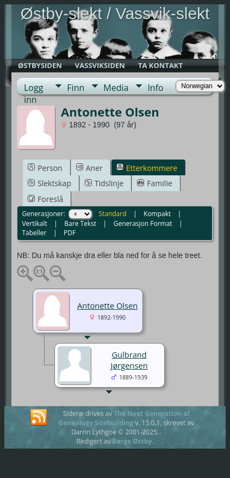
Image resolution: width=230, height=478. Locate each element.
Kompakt (157, 213)
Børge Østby (132, 441)
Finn (75, 88)
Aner (89, 168)
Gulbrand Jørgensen (129, 360)
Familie (154, 183)
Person (45, 168)
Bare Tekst (80, 223)
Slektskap (49, 183)
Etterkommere (147, 168)
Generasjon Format (143, 223)
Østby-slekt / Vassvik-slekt (115, 13)
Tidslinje (104, 183)
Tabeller (34, 232)
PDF (70, 232)
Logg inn (33, 88)
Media (115, 88)
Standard (112, 213)
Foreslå (45, 199)
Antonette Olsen (107, 305)
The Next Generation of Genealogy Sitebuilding (124, 418)
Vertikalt (34, 223)
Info (155, 88)
